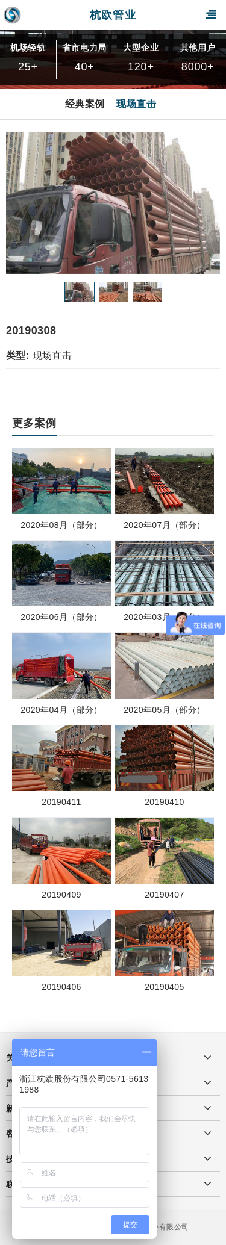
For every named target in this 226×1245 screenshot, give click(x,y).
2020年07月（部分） (165, 525)
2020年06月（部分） (61, 617)
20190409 (61, 894)
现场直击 (136, 104)
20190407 (164, 894)
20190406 (61, 987)
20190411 (61, 802)
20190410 (164, 802)
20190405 (164, 987)
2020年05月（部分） (165, 710)
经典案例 (85, 104)
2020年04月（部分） (61, 710)
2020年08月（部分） (61, 525)
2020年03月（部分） (165, 617)
